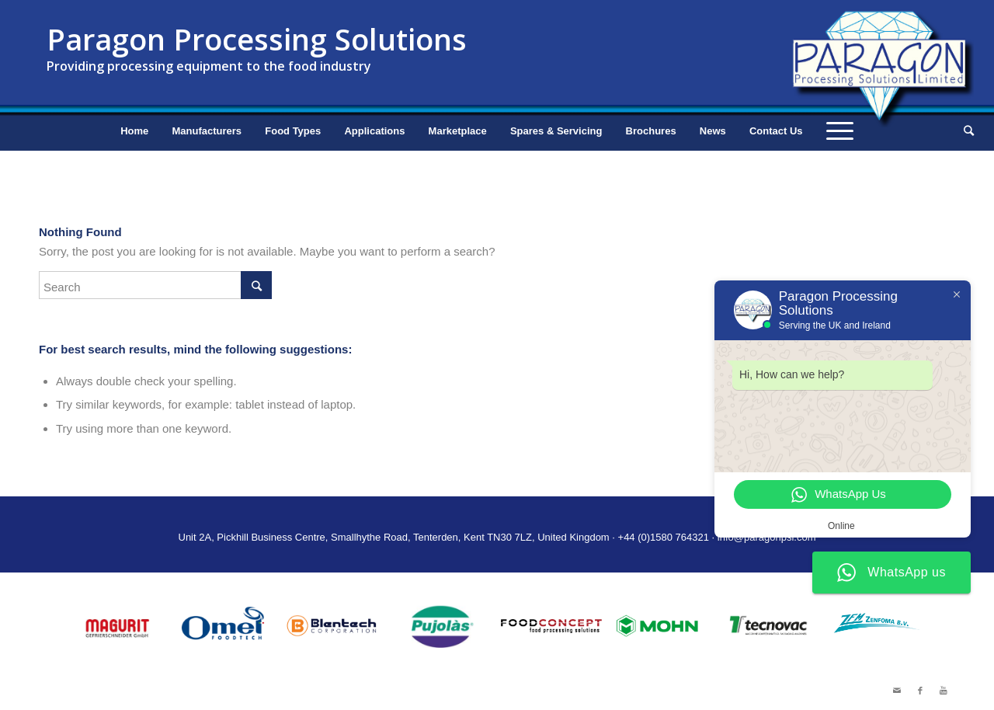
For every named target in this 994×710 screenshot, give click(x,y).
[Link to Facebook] (920, 690)
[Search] (964, 131)
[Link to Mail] (897, 690)
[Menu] (840, 131)
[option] (116, 626)
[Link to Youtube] (943, 690)
